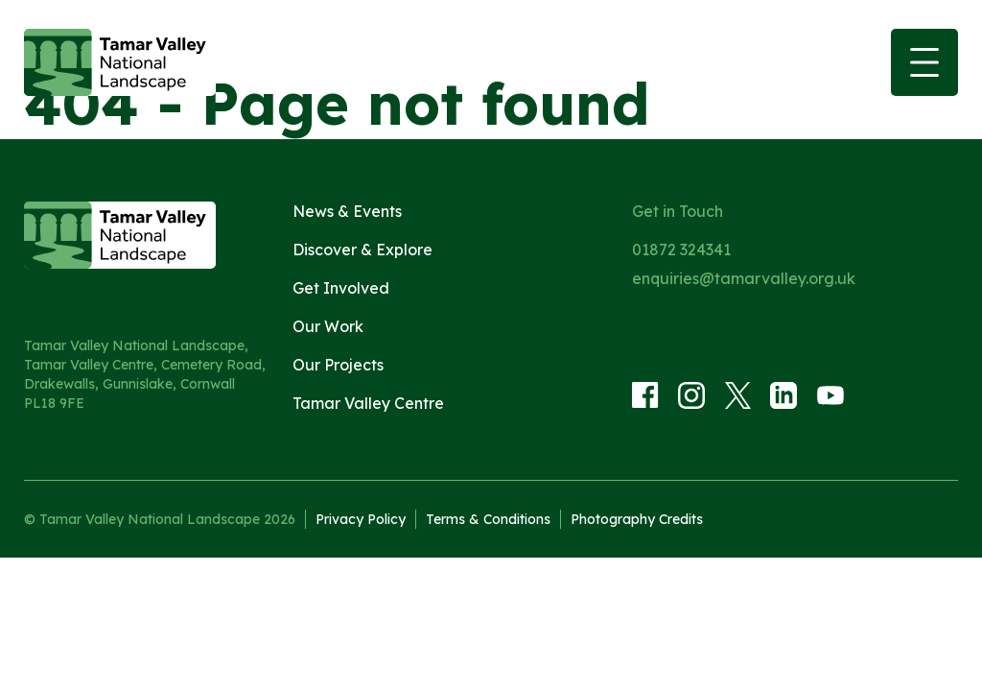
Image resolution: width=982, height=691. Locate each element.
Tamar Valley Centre (368, 403)
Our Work (327, 326)
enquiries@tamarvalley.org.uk (743, 278)
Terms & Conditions (488, 519)
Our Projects (338, 364)
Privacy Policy (361, 519)
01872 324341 (681, 249)
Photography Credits (637, 519)
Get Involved (340, 288)
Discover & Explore (362, 249)
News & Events (347, 211)
